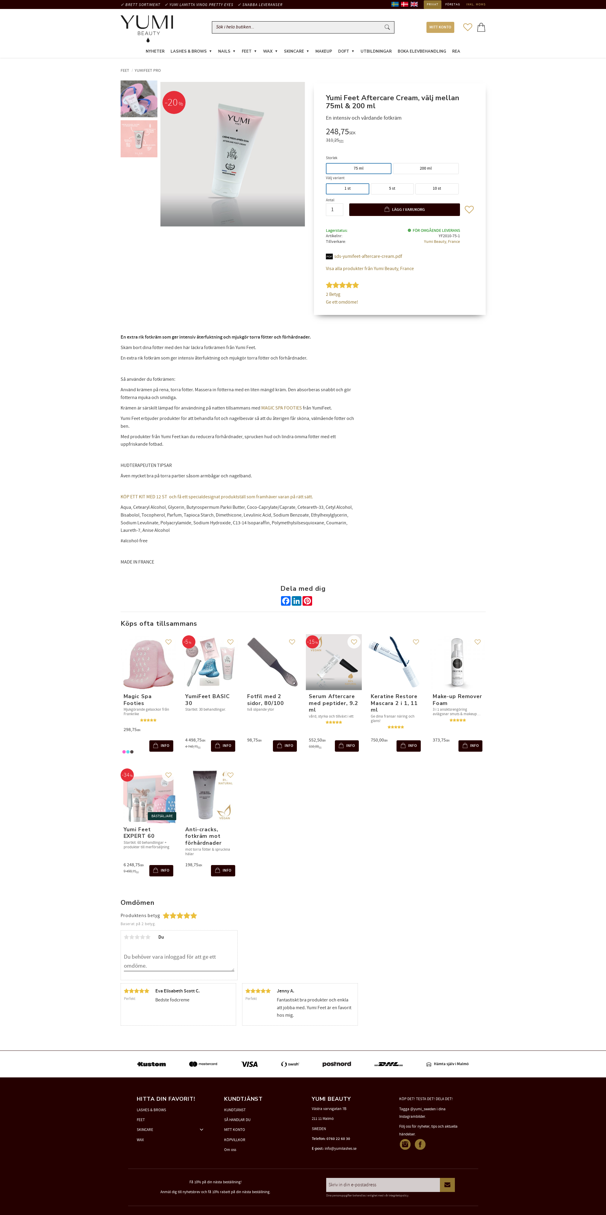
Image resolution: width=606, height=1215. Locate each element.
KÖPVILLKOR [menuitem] (234, 1140)
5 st (392, 189)
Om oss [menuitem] (230, 1149)
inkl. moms (476, 4)
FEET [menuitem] (247, 52)
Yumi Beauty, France (442, 242)
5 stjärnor (148, 938)
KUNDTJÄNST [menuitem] (235, 1110)
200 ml (426, 169)
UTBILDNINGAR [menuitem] (376, 52)
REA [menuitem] (456, 52)
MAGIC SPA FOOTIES (281, 409)
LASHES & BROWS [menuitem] (189, 52)
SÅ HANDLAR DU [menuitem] (237, 1119)
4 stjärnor (142, 938)
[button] (467, 27)
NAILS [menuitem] (224, 52)
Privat (432, 4)
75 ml (359, 169)
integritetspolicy (398, 1195)
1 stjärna (126, 938)
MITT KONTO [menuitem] (440, 27)
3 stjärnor (137, 938)
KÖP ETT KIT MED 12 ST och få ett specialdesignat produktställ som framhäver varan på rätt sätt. (217, 498)
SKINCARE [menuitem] (294, 52)
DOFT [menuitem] (343, 52)
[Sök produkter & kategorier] (298, 27)
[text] (399, 133)
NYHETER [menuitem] (155, 52)
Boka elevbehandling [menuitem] (422, 52)
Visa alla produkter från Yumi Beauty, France (370, 269)
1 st (347, 189)
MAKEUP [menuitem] (323, 52)
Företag (452, 4)
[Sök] (387, 27)
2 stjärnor (132, 938)
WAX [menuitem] (268, 52)
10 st (437, 189)
